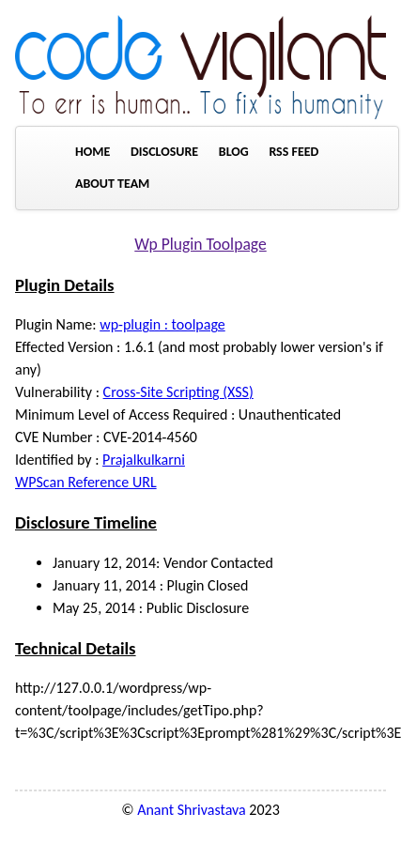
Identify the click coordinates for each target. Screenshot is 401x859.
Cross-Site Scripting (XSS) (178, 392)
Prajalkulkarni (143, 459)
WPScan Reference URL (86, 482)
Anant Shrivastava (191, 810)
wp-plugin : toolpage (162, 324)
